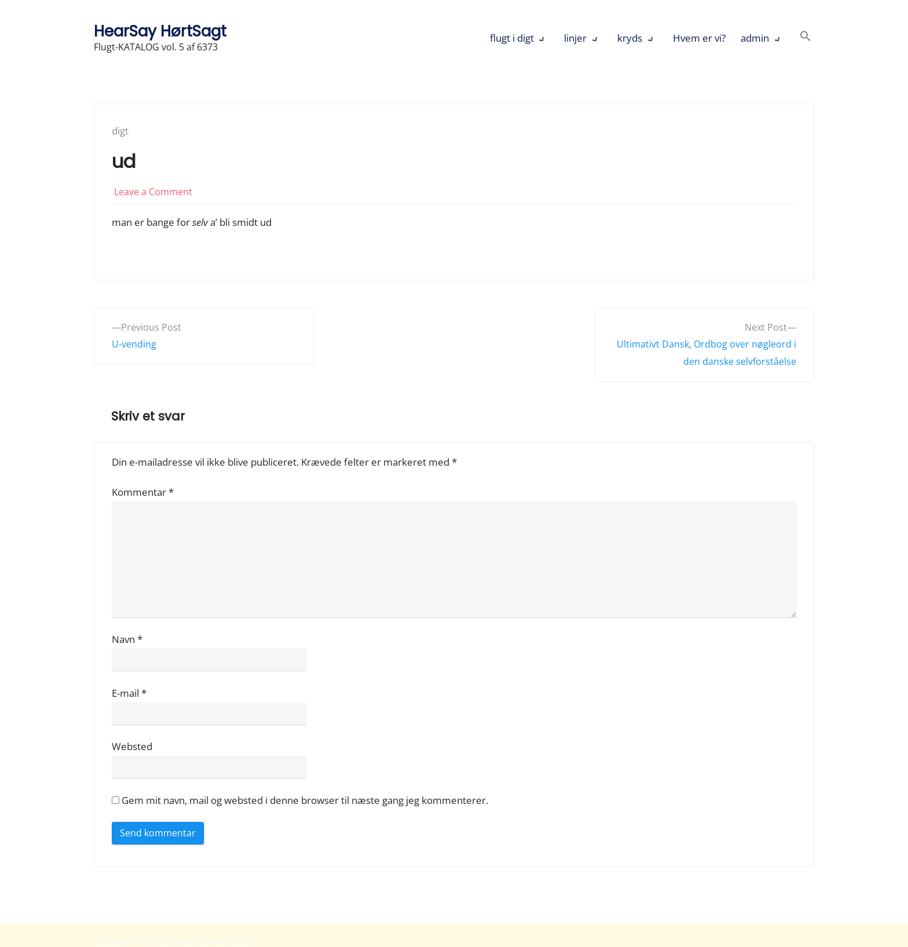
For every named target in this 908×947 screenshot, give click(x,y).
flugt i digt (512, 38)
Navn (127, 639)
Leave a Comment (153, 191)
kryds (629, 38)
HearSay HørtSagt (160, 31)
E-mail (129, 693)
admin (755, 38)
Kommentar (143, 492)
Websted (132, 746)
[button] (805, 38)
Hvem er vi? (699, 38)
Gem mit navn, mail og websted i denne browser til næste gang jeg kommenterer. (305, 800)
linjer (575, 38)
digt (120, 130)
